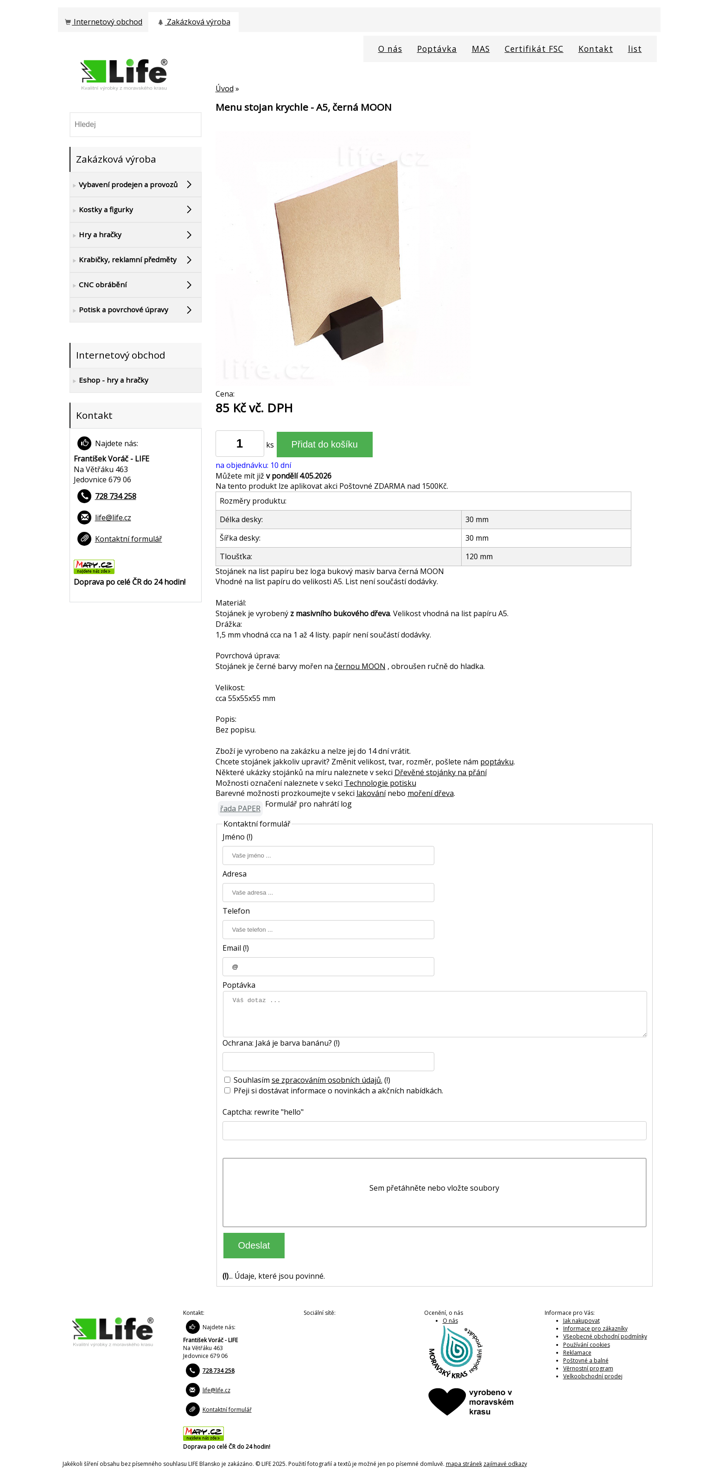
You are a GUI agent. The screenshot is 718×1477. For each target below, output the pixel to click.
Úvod (225, 88)
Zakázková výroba (193, 22)
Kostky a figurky (101, 210)
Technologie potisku (380, 783)
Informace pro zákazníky (595, 1328)
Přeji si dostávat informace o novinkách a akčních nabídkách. (333, 1091)
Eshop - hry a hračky (109, 380)
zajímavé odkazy (505, 1464)
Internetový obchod (103, 22)
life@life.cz (113, 517)
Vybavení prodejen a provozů (124, 185)
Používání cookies (586, 1345)
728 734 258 (115, 496)
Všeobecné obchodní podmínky (605, 1336)
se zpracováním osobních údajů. (327, 1080)
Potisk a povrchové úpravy (119, 310)
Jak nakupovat (581, 1321)
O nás (450, 1321)
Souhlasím (248, 1080)
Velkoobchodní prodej (593, 1376)
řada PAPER (240, 808)
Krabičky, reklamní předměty (123, 260)
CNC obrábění (98, 285)
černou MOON (360, 666)
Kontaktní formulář (128, 539)
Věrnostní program (588, 1368)
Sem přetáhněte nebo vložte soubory (434, 1188)
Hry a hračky (95, 235)
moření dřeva (430, 793)
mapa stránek (464, 1464)
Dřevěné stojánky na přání (440, 772)
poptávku (497, 762)
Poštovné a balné (586, 1360)
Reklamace (577, 1353)
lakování (371, 793)
